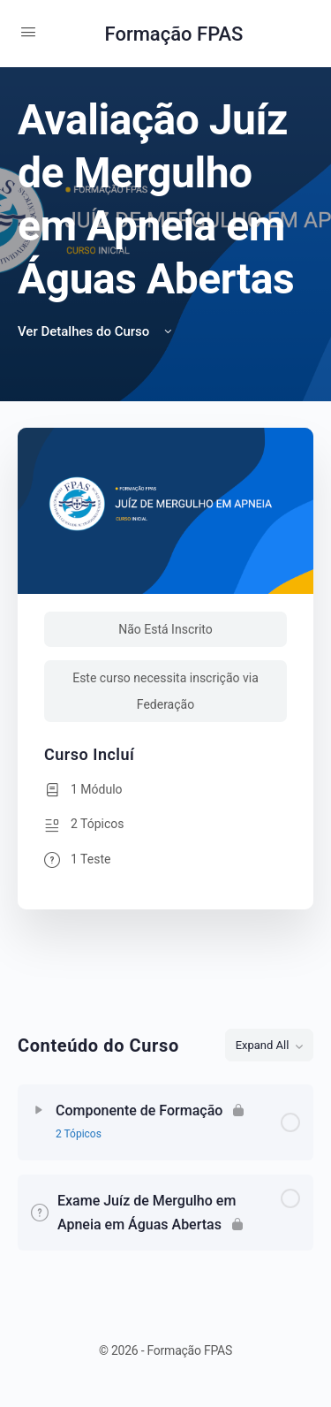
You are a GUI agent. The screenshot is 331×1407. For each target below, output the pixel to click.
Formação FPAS (174, 34)
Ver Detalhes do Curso (96, 331)
